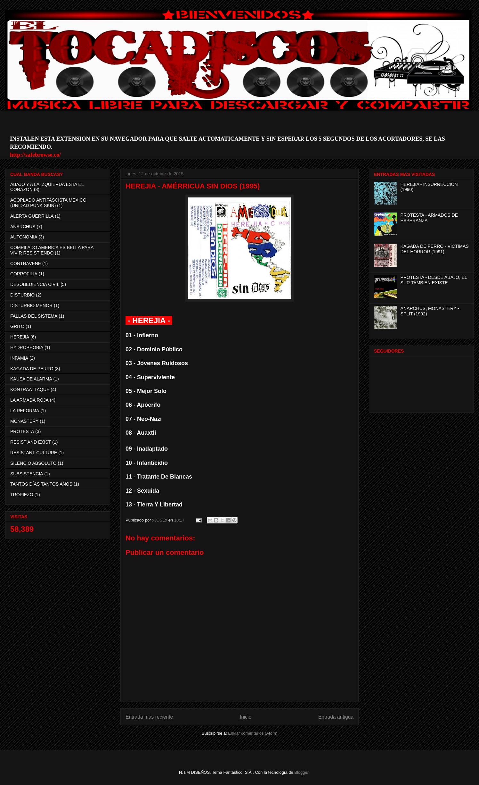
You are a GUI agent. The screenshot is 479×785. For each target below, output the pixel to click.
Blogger (301, 772)
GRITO (17, 326)
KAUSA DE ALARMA (31, 378)
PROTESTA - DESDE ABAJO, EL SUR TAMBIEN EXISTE (434, 280)
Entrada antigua (335, 717)
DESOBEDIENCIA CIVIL (34, 284)
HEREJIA (19, 336)
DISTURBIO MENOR (31, 305)
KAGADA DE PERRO (31, 368)
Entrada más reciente (149, 717)
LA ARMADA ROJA (29, 400)
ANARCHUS (23, 226)
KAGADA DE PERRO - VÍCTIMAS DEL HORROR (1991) (435, 249)
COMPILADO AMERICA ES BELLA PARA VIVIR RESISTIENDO (51, 250)
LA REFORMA (24, 410)
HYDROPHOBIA (26, 347)
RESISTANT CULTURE (33, 452)
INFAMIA (19, 358)
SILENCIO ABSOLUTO (33, 463)
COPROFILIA (23, 273)
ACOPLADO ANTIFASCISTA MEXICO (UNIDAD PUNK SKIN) (48, 202)
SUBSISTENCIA (26, 473)
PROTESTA (22, 431)
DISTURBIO (22, 294)
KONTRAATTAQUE (29, 389)
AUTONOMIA (23, 236)
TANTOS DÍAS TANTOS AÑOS (41, 484)
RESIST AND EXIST (30, 442)
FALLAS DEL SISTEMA (33, 316)
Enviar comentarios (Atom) (252, 733)
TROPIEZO (21, 494)
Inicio (245, 717)
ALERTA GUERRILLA (32, 216)
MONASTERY (24, 421)
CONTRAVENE (25, 263)
